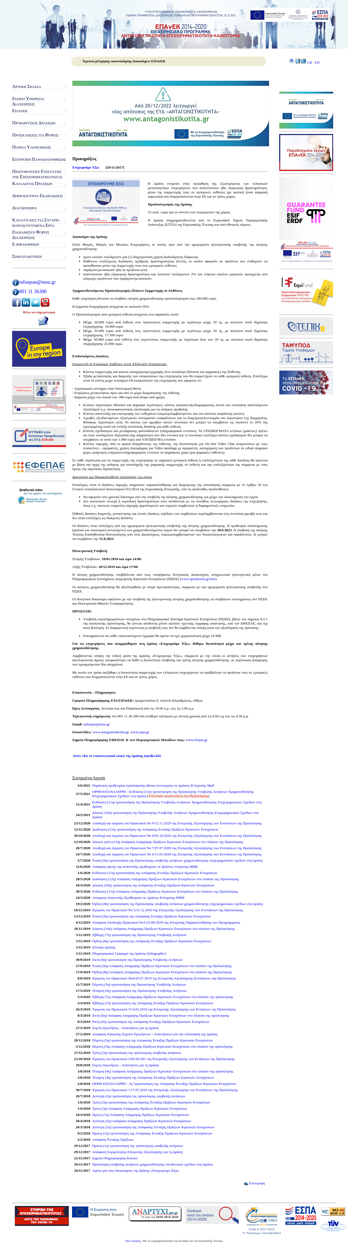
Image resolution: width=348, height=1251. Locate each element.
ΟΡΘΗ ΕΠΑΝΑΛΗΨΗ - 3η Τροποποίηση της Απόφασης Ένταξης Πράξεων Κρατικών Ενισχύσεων (164, 1084)
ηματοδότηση (27, 256)
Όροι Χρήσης (133, 1240)
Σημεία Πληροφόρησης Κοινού (115, 1158)
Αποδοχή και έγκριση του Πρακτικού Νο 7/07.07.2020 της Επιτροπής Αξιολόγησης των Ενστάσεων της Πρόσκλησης (177, 848)
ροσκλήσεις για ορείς (35, 135)
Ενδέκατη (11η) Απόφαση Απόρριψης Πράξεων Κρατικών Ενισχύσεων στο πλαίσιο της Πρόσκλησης (165, 891)
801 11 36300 (33, 291)
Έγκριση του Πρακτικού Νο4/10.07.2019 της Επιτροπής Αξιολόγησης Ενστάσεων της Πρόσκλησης (164, 978)
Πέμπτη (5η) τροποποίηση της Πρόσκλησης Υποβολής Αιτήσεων (139, 984)
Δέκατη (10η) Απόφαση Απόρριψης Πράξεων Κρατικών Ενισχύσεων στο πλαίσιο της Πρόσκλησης (163, 929)
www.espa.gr (140, 732)
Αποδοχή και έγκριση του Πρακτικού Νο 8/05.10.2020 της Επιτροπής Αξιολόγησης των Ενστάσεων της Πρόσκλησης (177, 836)
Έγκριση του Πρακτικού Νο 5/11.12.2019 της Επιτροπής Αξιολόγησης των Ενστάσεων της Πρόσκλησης (167, 910)
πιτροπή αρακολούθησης (39, 159)
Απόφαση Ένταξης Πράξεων (113, 1139)
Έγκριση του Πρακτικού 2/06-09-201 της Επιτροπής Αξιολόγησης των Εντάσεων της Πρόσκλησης (163, 1059)
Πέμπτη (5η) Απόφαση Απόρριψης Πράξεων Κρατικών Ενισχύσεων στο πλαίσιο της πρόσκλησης (162, 1046)
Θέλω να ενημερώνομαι (39, 312)
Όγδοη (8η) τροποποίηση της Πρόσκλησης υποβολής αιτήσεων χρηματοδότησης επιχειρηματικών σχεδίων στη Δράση (177, 904)
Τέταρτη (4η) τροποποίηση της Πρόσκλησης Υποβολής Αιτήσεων (139, 991)
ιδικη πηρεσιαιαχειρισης (28, 101)
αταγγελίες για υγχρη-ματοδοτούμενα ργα (36, 222)
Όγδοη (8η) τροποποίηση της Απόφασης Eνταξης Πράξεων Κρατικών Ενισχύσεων (151, 941)
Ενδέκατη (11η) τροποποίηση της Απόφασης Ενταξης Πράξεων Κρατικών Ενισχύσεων (154, 873)
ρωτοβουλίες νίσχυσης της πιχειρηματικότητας (37, 174)
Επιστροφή (254, 1183)
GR (309, 62)
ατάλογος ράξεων (32, 183)
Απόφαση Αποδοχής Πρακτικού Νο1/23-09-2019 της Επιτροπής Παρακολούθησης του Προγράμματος (166, 922)
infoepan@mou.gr (37, 282)
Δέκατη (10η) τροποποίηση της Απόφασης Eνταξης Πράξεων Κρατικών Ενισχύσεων (153, 885)
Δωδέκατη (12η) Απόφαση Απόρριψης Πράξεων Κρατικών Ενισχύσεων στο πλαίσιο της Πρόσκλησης (165, 879)
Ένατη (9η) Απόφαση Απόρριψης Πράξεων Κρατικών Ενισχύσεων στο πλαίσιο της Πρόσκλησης (162, 966)
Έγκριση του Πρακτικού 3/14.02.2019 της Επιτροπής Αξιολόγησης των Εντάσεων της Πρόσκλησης (164, 1009)
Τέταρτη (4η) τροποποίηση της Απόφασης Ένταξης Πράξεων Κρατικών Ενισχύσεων (153, 1077)
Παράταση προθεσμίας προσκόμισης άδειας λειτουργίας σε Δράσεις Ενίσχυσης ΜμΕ (153, 785)
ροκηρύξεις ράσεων (34, 122)
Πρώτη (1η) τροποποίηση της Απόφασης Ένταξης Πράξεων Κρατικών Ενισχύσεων (152, 1133)
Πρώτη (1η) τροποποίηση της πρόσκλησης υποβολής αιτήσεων (137, 1146)
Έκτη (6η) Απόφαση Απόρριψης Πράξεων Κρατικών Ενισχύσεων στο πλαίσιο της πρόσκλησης (160, 1015)
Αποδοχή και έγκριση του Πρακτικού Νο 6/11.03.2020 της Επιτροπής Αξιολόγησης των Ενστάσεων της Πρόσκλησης (177, 854)
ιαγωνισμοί (24, 207)
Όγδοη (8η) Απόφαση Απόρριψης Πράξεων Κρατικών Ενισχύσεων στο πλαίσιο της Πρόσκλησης (162, 972)
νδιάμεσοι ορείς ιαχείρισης (30, 234)
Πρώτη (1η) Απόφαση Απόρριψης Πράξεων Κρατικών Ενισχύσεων (140, 1115)
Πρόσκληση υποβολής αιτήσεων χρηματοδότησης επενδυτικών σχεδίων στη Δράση (152, 1164)
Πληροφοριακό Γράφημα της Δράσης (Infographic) (129, 953)
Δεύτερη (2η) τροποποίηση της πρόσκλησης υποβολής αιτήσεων (138, 1096)
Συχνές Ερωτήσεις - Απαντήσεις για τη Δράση (125, 1028)
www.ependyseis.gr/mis (198, 579)
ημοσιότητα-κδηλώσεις (37, 195)
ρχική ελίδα (26, 86)
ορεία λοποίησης (31, 147)
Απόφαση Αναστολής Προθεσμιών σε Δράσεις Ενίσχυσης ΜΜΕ (138, 898)
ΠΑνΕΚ (20, 110)
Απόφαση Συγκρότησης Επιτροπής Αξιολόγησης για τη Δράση (137, 1152)
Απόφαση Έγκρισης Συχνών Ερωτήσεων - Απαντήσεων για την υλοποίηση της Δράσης (155, 1034)
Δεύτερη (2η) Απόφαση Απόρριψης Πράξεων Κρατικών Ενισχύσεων (141, 1121)
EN (317, 62)
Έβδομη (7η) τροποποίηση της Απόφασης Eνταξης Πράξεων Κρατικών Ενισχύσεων (152, 1003)
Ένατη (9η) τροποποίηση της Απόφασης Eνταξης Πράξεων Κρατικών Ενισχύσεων (151, 916)
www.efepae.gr (196, 740)
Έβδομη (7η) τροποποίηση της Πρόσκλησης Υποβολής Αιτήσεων (139, 935)
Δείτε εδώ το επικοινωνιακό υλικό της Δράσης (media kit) (117, 756)
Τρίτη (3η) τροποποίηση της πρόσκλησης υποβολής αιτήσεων (136, 1053)
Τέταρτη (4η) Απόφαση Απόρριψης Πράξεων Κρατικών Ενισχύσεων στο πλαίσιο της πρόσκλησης (163, 1071)
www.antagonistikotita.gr (110, 732)
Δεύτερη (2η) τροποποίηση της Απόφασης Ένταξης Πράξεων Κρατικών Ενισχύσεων (153, 1127)
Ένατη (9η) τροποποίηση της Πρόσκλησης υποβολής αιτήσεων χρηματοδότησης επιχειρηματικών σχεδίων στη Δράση (177, 860)
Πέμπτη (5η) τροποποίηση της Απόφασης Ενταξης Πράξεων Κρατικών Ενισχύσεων (152, 1040)
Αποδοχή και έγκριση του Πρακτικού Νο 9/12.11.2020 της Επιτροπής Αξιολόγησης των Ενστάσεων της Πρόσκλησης (177, 823)
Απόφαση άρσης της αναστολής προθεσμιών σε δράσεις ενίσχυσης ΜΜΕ (145, 867)
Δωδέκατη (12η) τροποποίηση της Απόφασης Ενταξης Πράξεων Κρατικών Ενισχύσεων (155, 829)
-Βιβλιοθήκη (25, 244)
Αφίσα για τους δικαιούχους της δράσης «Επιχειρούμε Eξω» (135, 1170)
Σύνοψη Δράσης (104, 947)
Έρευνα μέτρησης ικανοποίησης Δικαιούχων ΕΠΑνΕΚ (124, 61)
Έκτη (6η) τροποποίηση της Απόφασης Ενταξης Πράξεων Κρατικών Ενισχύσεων (151, 1022)
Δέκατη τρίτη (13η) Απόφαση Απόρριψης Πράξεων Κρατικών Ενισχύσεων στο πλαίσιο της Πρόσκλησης (168, 842)
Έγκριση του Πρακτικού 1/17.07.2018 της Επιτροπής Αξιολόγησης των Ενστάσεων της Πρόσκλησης (165, 1090)
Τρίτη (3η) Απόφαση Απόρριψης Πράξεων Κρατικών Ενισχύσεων (139, 1108)
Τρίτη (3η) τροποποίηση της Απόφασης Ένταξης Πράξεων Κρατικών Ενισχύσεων (151, 1102)
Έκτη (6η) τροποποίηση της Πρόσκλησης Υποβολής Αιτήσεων (137, 960)
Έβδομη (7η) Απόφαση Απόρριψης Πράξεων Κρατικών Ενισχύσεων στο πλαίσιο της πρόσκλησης (162, 997)
